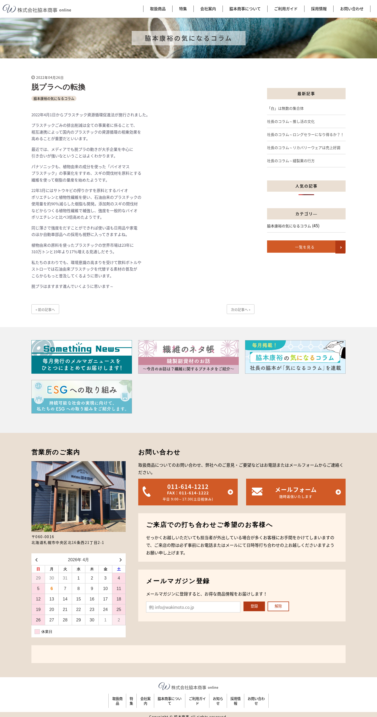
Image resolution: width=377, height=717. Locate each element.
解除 (280, 607)
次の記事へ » (240, 309)
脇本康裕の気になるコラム (54, 98)
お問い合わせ (303, 698)
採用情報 (269, 698)
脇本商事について (161, 698)
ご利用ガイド (204, 698)
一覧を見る (302, 247)
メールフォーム (296, 492)
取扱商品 (69, 698)
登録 (255, 607)
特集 (96, 698)
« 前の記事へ (45, 309)
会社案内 (123, 698)
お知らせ (238, 698)
